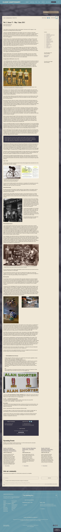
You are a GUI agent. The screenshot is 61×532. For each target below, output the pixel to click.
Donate (4, 504)
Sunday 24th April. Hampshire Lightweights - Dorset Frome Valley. (47, 449)
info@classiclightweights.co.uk (15, 497)
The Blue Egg (18, 337)
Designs (13, 503)
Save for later (53, 17)
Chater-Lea (27, 519)
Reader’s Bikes (14, 507)
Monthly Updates (46, 55)
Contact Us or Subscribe (7, 503)
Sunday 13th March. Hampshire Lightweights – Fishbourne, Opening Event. (9, 449)
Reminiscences (5, 508)
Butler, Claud (42, 502)
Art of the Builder (14, 500)
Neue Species (32, 526)
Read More (43, 508)
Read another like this (27, 423)
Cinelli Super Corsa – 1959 (27, 502)
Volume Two (46, 56)
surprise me (46, 14)
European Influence (14, 504)
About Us (4, 500)
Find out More (7, 465)
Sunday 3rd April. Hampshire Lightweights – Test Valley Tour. (29, 449)
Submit (57, 12)
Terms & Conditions (6, 525)
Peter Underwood (8, 25)
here (39, 520)
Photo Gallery (5, 507)
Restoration (13, 508)
